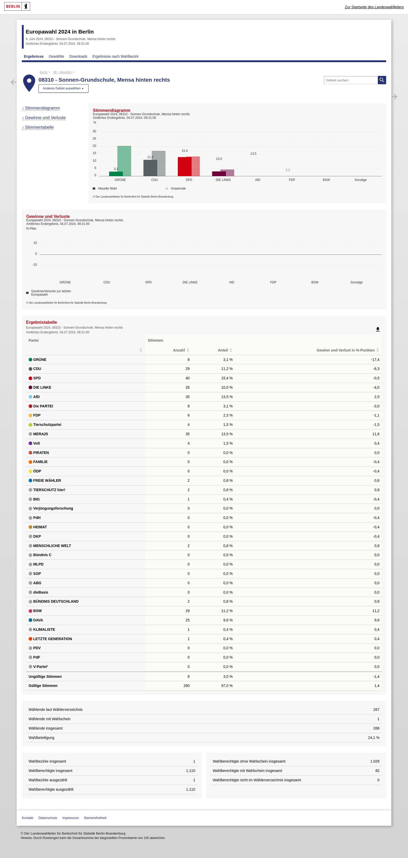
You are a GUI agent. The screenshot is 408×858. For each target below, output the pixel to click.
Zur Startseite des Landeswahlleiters (374, 7)
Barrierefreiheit (95, 818)
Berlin (44, 72)
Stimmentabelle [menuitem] (39, 127)
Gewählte (56, 56)
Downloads (78, 56)
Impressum (70, 818)
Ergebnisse (33, 56)
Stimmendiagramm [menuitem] (42, 108)
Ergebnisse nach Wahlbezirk (116, 56)
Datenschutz (48, 818)
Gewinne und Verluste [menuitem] (45, 117)
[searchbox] (355, 80)
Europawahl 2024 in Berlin (60, 32)
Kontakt (27, 818)
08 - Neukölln (62, 72)
